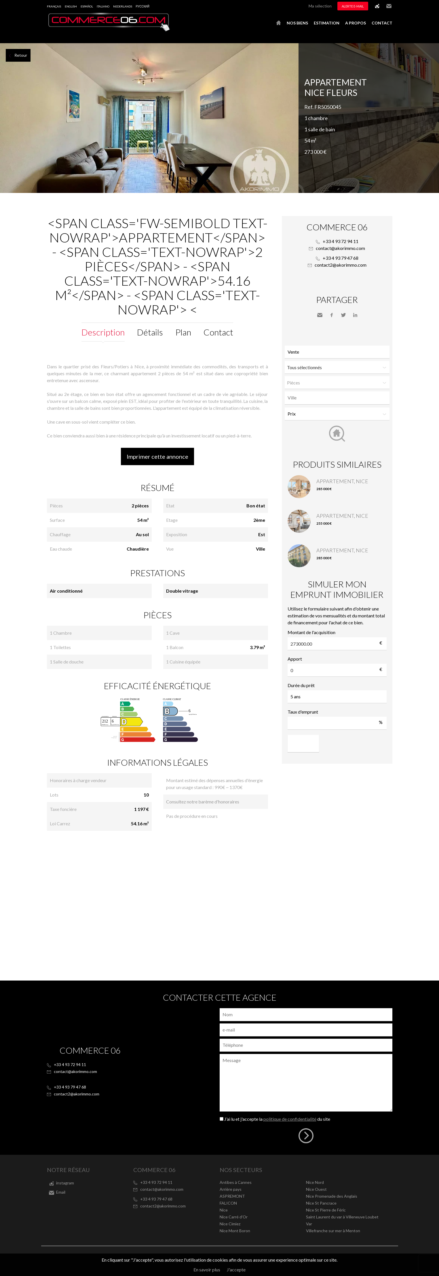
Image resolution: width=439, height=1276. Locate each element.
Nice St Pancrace (321, 1203)
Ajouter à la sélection (435, 49)
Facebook (331, 315)
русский (142, 6)
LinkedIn (355, 315)
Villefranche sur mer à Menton (333, 1230)
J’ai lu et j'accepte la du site (277, 1119)
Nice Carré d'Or (234, 1216)
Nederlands (122, 6)
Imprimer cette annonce (157, 456)
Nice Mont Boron (235, 1230)
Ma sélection (320, 5)
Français (54, 6)
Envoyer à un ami (319, 315)
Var (309, 1223)
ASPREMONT (232, 1196)
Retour (20, 55)
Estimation (326, 22)
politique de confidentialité (289, 1119)
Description (103, 332)
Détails (150, 332)
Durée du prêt (301, 685)
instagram (377, 6)
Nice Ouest (316, 1189)
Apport (295, 658)
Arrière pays (231, 1189)
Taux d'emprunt (303, 711)
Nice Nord (315, 1182)
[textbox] (338, 397)
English (71, 6)
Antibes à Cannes (236, 1182)
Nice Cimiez (230, 1223)
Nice (224, 1209)
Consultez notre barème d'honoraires (202, 801)
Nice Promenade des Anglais (331, 1196)
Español (87, 6)
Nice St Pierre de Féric (326, 1209)
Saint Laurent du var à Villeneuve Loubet (342, 1216)
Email (389, 6)
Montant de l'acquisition (311, 632)
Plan (183, 332)
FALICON (228, 1203)
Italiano (103, 6)
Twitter (343, 315)
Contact (382, 22)
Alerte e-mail (353, 6)
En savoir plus (206, 1269)
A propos (355, 22)
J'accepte (236, 1269)
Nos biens (297, 22)
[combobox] (337, 397)
